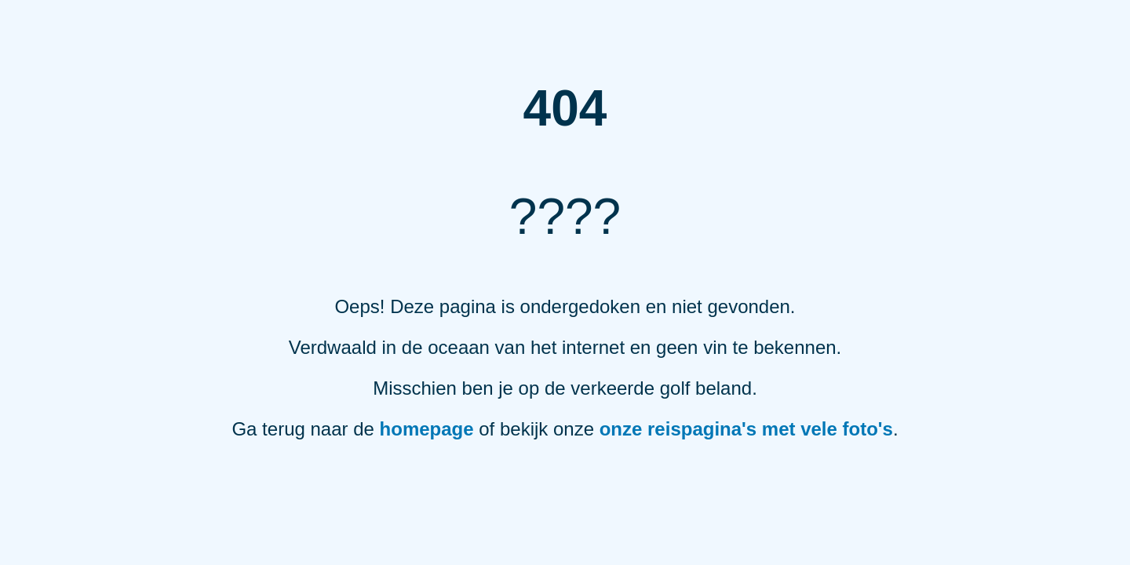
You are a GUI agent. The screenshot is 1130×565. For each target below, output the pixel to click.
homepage (427, 428)
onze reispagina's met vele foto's (746, 428)
